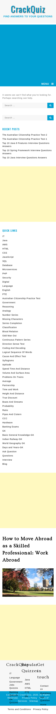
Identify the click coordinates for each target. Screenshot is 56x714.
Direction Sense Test (13, 344)
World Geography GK (13, 443)
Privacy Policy (40, 709)
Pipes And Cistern (12, 414)
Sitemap (33, 701)
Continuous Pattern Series (16, 340)
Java (4, 240)
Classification (9, 327)
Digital (5, 282)
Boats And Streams (12, 402)
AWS (4, 244)
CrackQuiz (28, 9)
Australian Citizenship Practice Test (21, 298)
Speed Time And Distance (16, 369)
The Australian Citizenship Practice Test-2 (24, 135)
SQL (4, 261)
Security (6, 277)
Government (8, 302)
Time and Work (10, 389)
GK (4, 431)
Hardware (7, 422)
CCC (4, 418)
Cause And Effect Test (14, 356)
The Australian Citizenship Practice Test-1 (24, 139)
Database (7, 265)
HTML (5, 249)
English (6, 290)
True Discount (9, 398)
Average (6, 381)
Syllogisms (8, 360)
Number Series (10, 315)
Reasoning (8, 306)
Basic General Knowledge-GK (18, 435)
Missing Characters (12, 319)
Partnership (8, 385)
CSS (4, 253)
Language (7, 286)
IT (3, 236)
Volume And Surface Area (16, 373)
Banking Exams (10, 427)
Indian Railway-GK (12, 439)
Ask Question (9, 451)
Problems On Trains (13, 377)
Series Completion (12, 323)
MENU (45, 84)
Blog (4, 464)
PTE (4, 294)
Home (43, 704)
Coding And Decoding (13, 348)
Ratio (5, 410)
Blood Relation (10, 331)
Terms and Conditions (19, 709)
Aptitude (6, 364)
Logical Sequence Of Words (17, 352)
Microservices (9, 269)
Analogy (6, 311)
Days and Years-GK (12, 447)
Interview (7, 460)
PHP (4, 273)
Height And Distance (13, 393)
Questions (7, 456)
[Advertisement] (28, 52)
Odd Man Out (9, 335)
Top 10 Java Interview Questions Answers (24, 157)
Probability (8, 406)
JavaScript (8, 257)
